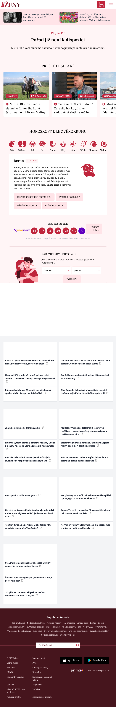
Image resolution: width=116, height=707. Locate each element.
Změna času (82, 622)
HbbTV (10, 672)
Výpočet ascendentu (78, 631)
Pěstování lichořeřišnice (55, 631)
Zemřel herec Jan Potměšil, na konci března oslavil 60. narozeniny (38, 17)
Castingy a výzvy (40, 667)
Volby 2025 (88, 626)
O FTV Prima (13, 658)
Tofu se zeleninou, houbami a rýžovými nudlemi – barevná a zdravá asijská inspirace (84, 459)
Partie (93, 622)
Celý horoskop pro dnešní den (34, 197)
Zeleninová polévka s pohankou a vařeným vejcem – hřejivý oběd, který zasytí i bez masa (86, 444)
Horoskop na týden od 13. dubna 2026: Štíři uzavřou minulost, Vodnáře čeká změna (94, 17)
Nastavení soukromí (42, 696)
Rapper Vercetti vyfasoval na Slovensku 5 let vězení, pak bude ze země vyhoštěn (86, 512)
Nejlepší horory (54, 622)
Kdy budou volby (16, 626)
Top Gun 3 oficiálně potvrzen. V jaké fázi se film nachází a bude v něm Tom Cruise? (28, 526)
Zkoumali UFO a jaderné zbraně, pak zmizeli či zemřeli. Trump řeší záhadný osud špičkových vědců (30, 378)
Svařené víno (101, 626)
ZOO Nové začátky (35, 626)
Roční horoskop (54, 205)
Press (34, 662)
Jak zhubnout (18, 622)
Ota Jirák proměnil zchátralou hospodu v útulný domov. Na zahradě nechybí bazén (27, 564)
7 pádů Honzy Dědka (71, 626)
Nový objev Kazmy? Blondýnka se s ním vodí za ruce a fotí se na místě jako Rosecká (85, 526)
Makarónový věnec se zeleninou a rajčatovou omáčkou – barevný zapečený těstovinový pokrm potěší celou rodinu (84, 431)
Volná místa (12, 662)
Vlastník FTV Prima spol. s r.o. (16, 691)
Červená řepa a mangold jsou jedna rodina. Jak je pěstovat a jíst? (28, 579)
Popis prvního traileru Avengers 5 (22, 495)
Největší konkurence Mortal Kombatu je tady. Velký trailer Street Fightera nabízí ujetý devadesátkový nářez (29, 513)
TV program (69, 622)
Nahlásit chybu (14, 696)
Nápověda (37, 684)
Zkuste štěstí (95, 229)
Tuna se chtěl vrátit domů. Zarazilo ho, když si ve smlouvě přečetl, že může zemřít (74, 110)
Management (38, 658)
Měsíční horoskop (27, 205)
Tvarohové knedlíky (99, 631)
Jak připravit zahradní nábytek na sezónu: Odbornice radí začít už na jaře (25, 594)
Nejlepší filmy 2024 (36, 622)
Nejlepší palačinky (49, 634)
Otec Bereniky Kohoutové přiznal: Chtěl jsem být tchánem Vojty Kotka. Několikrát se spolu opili (84, 391)
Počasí (101, 622)
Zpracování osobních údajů (42, 678)
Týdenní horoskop (69, 197)
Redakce (36, 689)
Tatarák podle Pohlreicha (19, 631)
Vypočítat (70, 277)
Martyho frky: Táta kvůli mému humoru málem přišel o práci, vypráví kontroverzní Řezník (86, 497)
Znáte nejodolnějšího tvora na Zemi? (24, 427)
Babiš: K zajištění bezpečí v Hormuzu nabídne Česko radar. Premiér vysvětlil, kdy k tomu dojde (30, 362)
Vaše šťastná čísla (58, 223)
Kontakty (36, 672)
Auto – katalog (53, 626)
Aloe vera (37, 631)
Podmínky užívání (15, 677)
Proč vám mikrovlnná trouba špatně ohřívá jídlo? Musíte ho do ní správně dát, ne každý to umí (28, 459)
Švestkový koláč (67, 634)
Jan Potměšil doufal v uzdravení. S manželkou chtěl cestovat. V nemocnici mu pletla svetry (85, 362)
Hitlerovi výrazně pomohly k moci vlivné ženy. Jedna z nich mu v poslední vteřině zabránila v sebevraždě (30, 446)
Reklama (11, 667)
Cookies (10, 684)
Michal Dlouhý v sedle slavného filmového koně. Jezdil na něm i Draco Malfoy (25, 108)
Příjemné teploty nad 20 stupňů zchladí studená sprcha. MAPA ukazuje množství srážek (28, 391)
